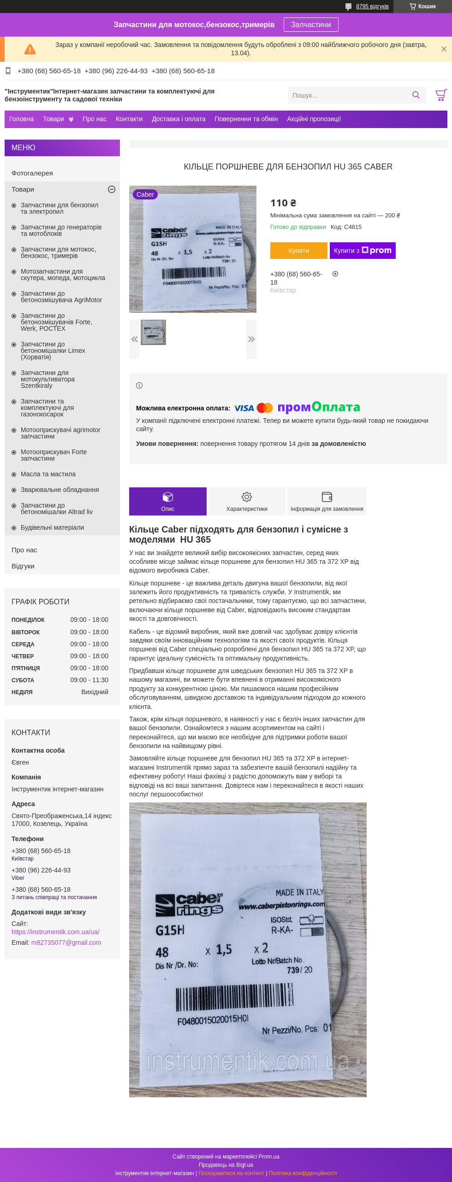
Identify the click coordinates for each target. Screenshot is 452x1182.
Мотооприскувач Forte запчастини (54, 455)
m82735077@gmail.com (66, 942)
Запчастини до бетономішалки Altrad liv (57, 508)
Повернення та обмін (246, 119)
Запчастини (311, 25)
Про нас (95, 119)
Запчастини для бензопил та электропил (59, 208)
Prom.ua (269, 1156)
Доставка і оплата (178, 119)
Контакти (129, 119)
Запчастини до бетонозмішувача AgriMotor (61, 297)
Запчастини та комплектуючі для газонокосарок (47, 408)
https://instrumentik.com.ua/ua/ (56, 932)
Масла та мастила (48, 474)
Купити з (363, 250)
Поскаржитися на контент (231, 1173)
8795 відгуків (372, 6)
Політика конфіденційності (303, 1173)
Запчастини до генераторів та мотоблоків (61, 230)
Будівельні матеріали (52, 527)
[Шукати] (415, 95)
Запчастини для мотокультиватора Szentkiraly (48, 379)
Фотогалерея (32, 173)
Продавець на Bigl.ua (226, 1165)
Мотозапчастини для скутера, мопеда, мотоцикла (63, 274)
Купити (299, 250)
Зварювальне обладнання (60, 489)
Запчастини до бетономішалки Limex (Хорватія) (53, 350)
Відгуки (23, 566)
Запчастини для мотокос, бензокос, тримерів (58, 252)
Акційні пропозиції (314, 119)
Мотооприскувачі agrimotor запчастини (61, 433)
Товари (53, 119)
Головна (21, 119)
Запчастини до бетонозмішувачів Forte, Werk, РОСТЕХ (56, 322)
